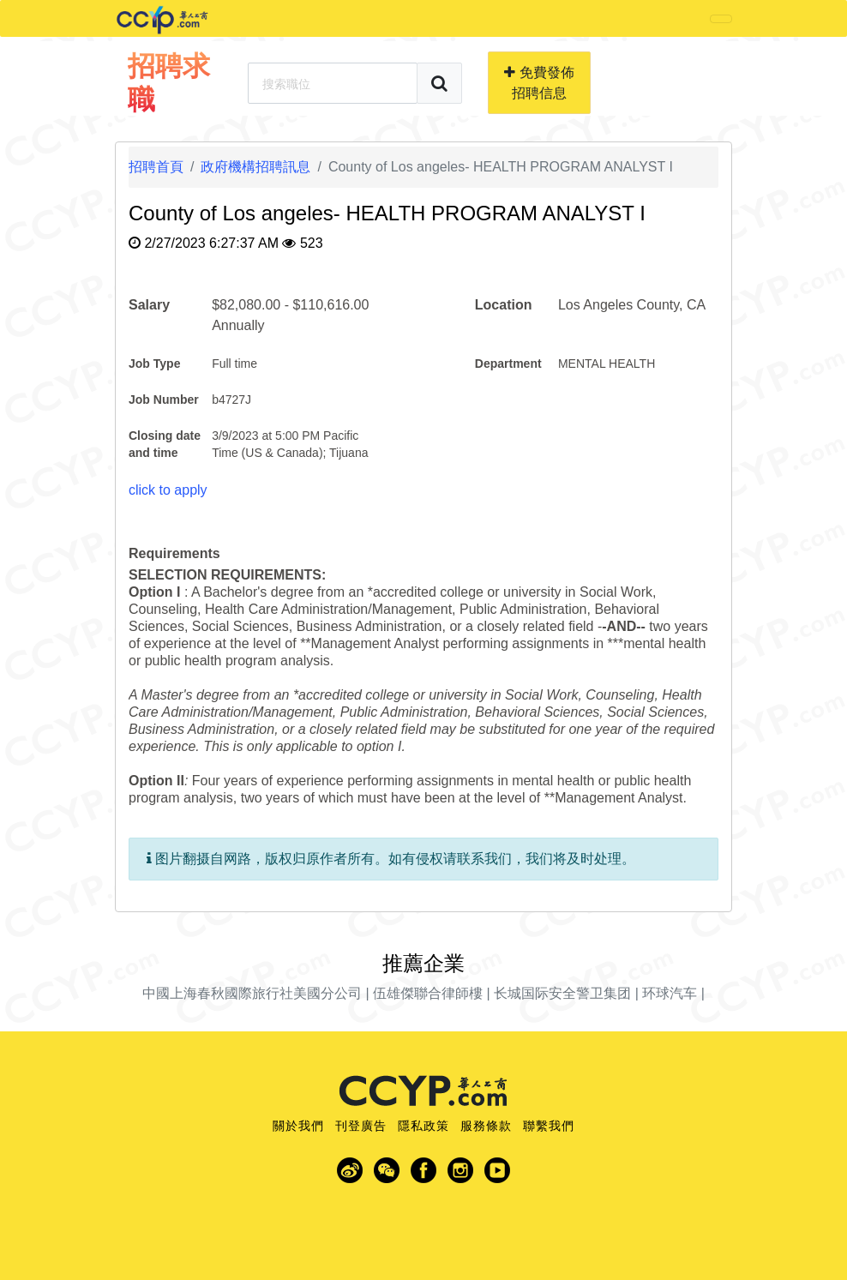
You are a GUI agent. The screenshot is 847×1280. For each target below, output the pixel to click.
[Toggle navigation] (721, 19)
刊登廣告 (361, 1126)
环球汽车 (669, 993)
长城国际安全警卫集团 (562, 993)
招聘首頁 (156, 166)
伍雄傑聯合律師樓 (428, 993)
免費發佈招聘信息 (539, 82)
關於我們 (298, 1126)
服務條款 (486, 1126)
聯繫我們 (548, 1126)
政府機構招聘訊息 (255, 166)
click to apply (168, 490)
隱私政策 (423, 1126)
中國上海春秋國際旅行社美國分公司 (252, 993)
